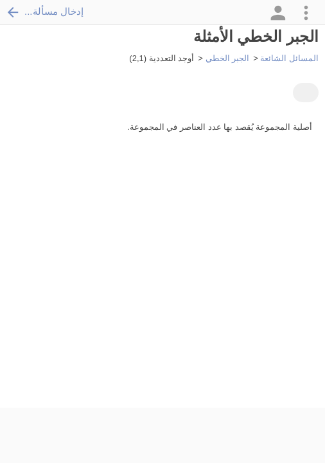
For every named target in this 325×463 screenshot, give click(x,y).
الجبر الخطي (228, 58)
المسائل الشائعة (289, 58)
